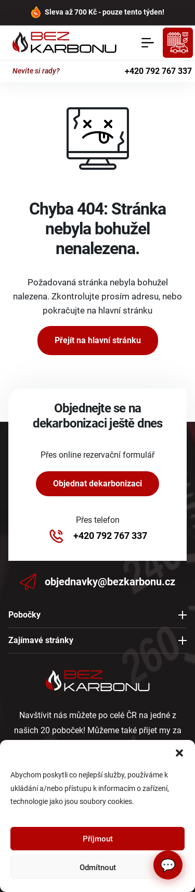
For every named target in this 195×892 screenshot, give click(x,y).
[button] (179, 753)
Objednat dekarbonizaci (97, 483)
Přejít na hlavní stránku (98, 340)
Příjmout (98, 839)
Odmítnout (98, 867)
